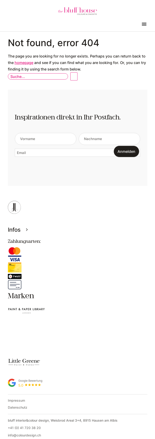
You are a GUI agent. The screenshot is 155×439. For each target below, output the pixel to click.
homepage (24, 62)
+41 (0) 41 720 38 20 (24, 397)
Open (74, 76)
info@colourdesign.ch (24, 404)
